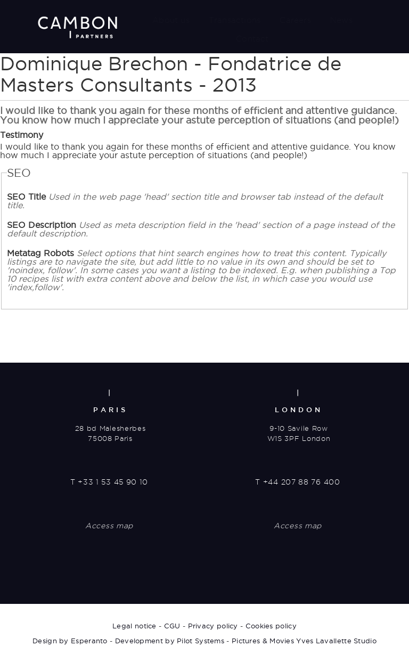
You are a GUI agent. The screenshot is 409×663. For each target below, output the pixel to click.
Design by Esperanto (70, 640)
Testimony (21, 134)
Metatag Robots (201, 270)
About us (171, 20)
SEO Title (195, 200)
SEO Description (201, 229)
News (341, 20)
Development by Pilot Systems (169, 640)
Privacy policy (213, 625)
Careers (295, 20)
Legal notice (134, 625)
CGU (172, 625)
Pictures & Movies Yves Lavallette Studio (304, 640)
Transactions (234, 20)
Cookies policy (271, 625)
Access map (109, 525)
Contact (252, 39)
